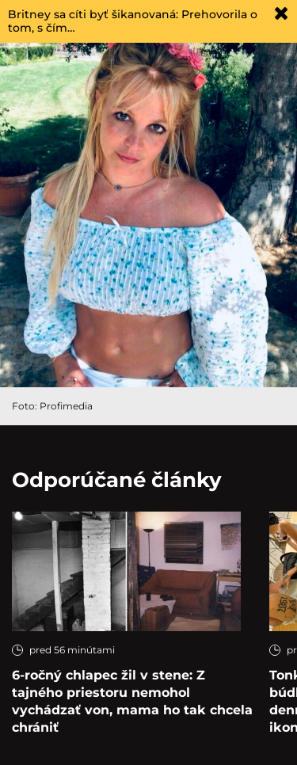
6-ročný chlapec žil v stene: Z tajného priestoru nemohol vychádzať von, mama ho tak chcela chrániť (132, 701)
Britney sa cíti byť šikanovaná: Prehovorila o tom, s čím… (132, 21)
